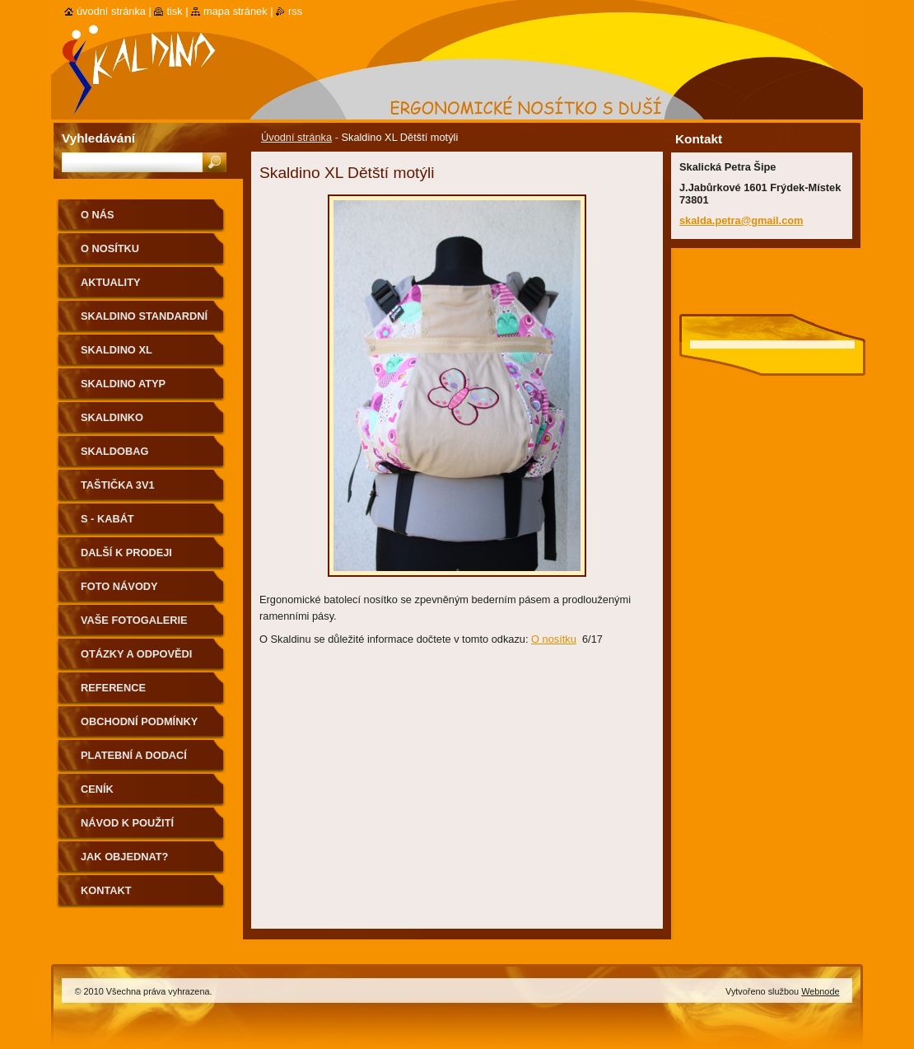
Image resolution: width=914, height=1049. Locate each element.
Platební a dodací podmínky (134, 761)
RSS (295, 11)
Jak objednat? (124, 856)
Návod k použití (127, 823)
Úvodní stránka (296, 137)
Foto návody (119, 586)
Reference (113, 687)
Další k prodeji (126, 552)
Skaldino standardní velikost (144, 322)
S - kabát (107, 519)
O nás (97, 214)
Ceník (97, 789)
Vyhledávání (98, 138)
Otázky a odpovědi (136, 654)
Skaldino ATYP (123, 383)
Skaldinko (112, 417)
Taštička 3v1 (118, 485)
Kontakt (106, 890)
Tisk (174, 11)
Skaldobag (114, 451)
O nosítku (553, 639)
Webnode (820, 991)
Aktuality (111, 282)
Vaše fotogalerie (134, 620)
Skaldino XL (116, 350)
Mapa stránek (235, 11)
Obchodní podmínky (139, 721)
